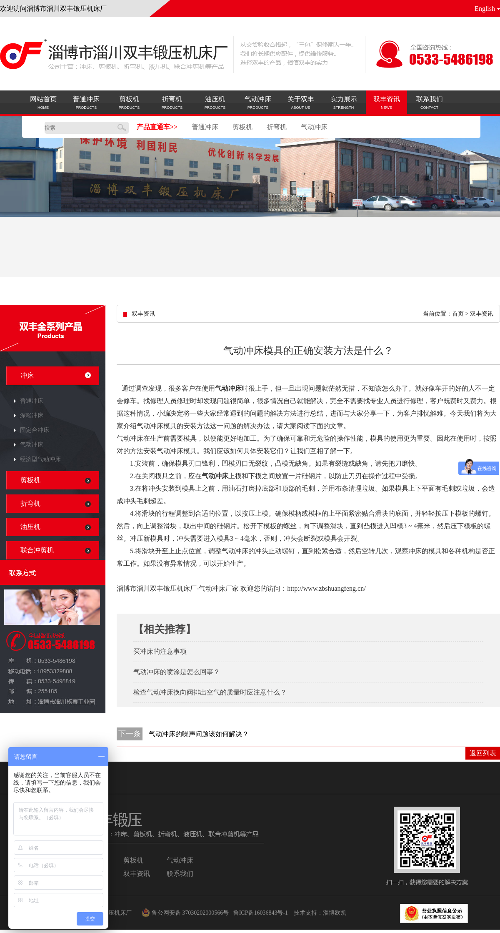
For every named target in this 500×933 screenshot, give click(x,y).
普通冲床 (205, 126)
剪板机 (242, 126)
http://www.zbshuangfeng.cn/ (326, 588)
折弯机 (277, 126)
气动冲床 (314, 126)
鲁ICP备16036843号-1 (260, 913)
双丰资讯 (481, 314)
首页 (458, 314)
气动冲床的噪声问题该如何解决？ (199, 733)
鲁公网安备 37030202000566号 (182, 913)
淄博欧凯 (334, 913)
